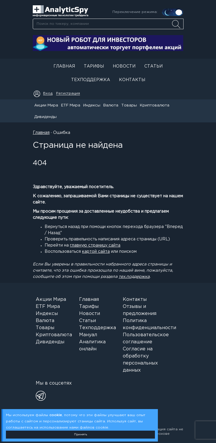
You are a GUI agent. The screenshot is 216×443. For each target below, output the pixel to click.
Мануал (88, 335)
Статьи (153, 66)
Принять (80, 434)
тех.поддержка (134, 276)
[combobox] (108, 24)
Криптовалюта (154, 105)
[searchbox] (108, 24)
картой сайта (96, 251)
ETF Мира (70, 105)
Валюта (110, 105)
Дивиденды (45, 117)
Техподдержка (90, 80)
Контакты (132, 80)
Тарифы (94, 66)
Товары (129, 105)
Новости (124, 66)
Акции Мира (46, 105)
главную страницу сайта (95, 245)
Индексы (91, 105)
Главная (64, 66)
